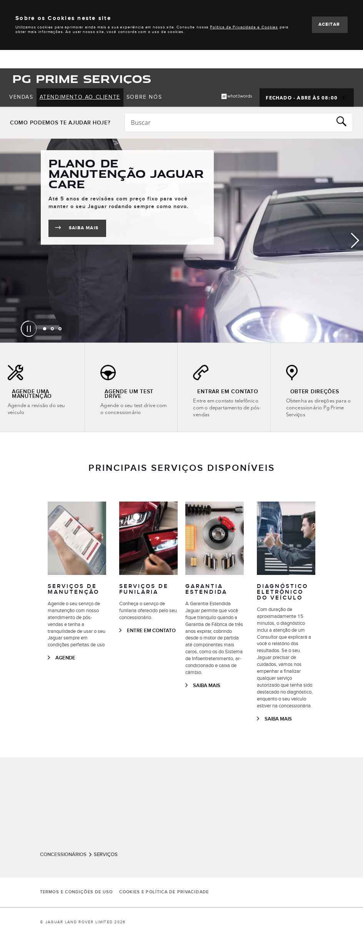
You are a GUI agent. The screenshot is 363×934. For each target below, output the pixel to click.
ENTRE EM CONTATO (151, 631)
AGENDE (65, 658)
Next (355, 241)
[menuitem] (21, 97)
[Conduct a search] (228, 122)
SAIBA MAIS (87, 229)
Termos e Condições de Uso (76, 892)
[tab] (44, 328)
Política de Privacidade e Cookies (244, 27)
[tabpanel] (181, 241)
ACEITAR (329, 24)
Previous (7, 241)
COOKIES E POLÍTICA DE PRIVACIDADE (164, 892)
